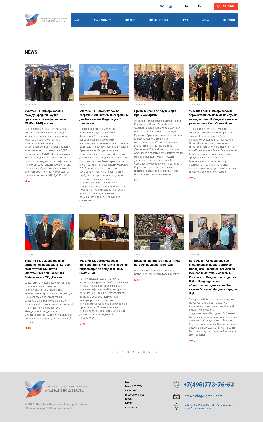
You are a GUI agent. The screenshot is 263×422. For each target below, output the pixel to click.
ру (186, 6)
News (185, 20)
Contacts (229, 20)
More (28, 181)
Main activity (102, 20)
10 (155, 352)
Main (77, 20)
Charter (130, 20)
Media (205, 20)
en (199, 6)
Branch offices (158, 20)
